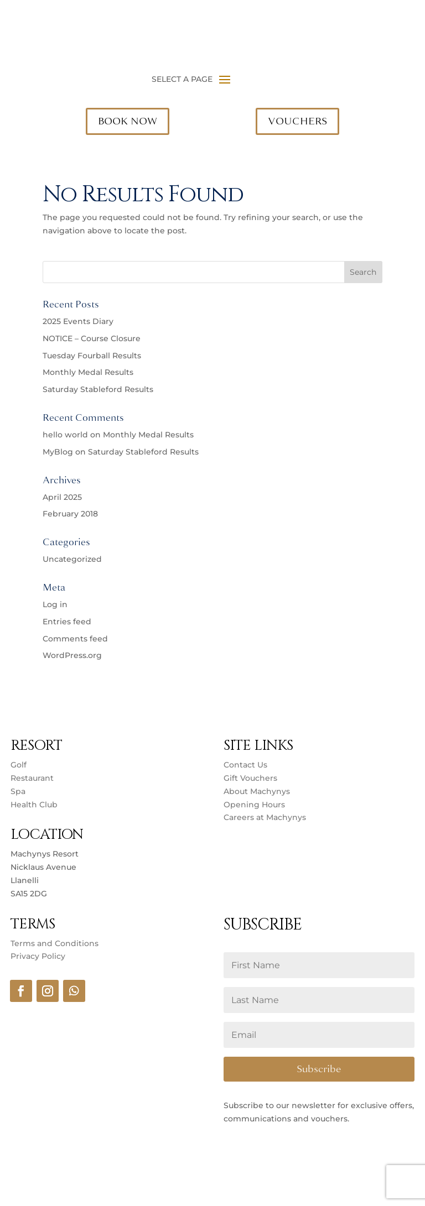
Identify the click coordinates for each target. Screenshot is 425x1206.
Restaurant (32, 778)
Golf (19, 765)
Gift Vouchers (250, 778)
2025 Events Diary (78, 321)
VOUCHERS (297, 121)
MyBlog (58, 452)
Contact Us (245, 765)
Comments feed (75, 639)
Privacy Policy (38, 956)
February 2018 (70, 514)
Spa (18, 791)
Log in (55, 604)
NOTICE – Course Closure (92, 338)
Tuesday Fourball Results (92, 356)
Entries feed (67, 622)
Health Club (34, 805)
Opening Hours (254, 805)
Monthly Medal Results (88, 372)
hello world (65, 435)
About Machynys (257, 791)
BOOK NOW (127, 121)
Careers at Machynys (266, 817)
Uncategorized (72, 559)
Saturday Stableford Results (98, 389)
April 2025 (62, 497)
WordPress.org (72, 655)
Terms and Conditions (55, 943)
